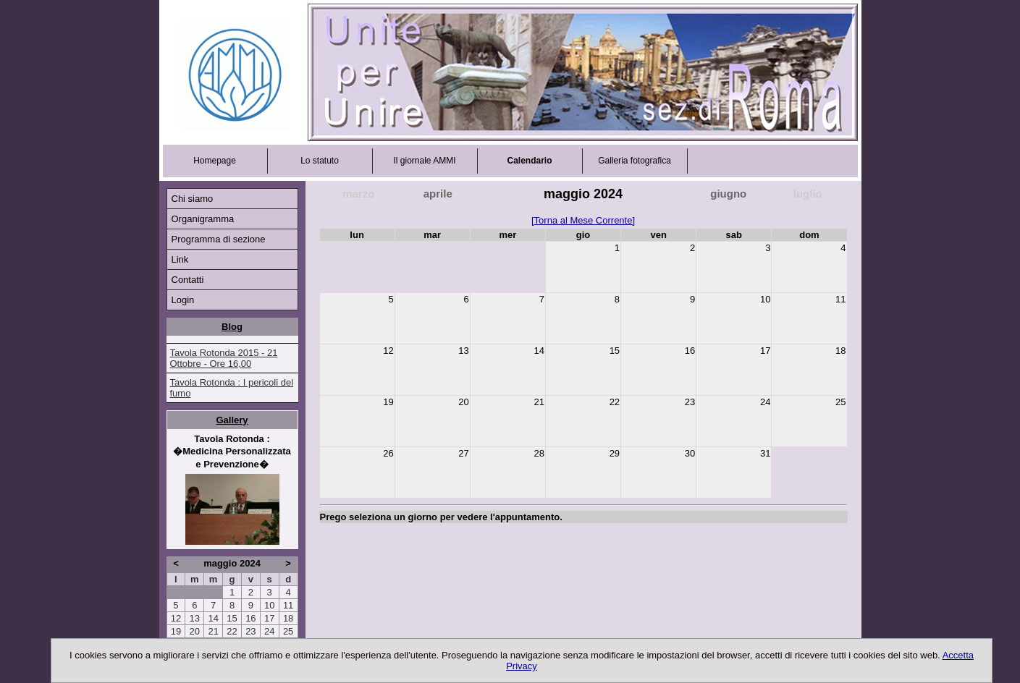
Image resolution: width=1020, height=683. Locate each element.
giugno (728, 193)
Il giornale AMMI (424, 161)
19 (176, 631)
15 (232, 618)
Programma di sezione (219, 239)
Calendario (529, 161)
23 (250, 631)
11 (288, 605)
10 (269, 605)
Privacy (521, 666)
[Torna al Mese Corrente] (583, 220)
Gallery (232, 420)
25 (288, 631)
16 (250, 618)
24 (269, 631)
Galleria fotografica (634, 161)
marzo (358, 193)
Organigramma (203, 218)
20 (195, 631)
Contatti (188, 279)
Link (180, 259)
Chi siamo (193, 198)
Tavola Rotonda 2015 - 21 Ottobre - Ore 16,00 (224, 358)
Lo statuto (319, 161)
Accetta (958, 655)
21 (213, 631)
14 (213, 618)
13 (195, 618)
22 (232, 631)
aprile (437, 193)
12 (176, 618)
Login (183, 299)
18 (288, 618)
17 (269, 618)
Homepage (214, 161)
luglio (807, 193)
